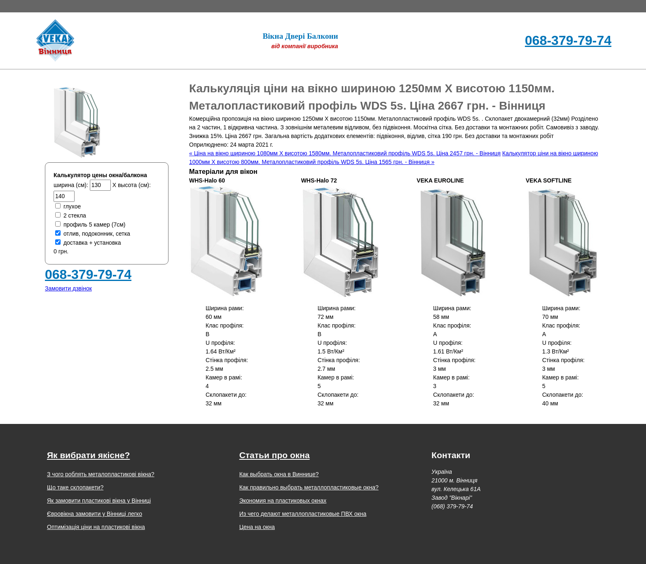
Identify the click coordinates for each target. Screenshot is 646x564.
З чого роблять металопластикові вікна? (100, 474)
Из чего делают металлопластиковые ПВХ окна (303, 513)
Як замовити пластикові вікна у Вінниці (99, 500)
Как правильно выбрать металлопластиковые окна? (309, 487)
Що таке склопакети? (75, 487)
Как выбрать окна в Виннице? (279, 474)
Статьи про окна (274, 455)
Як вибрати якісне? (88, 455)
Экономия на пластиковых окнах (283, 500)
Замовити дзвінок (68, 288)
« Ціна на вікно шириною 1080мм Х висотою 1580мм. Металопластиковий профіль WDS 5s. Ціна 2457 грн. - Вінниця (345, 153)
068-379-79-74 (568, 40)
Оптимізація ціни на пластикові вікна (96, 527)
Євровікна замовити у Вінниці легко (94, 513)
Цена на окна (257, 527)
